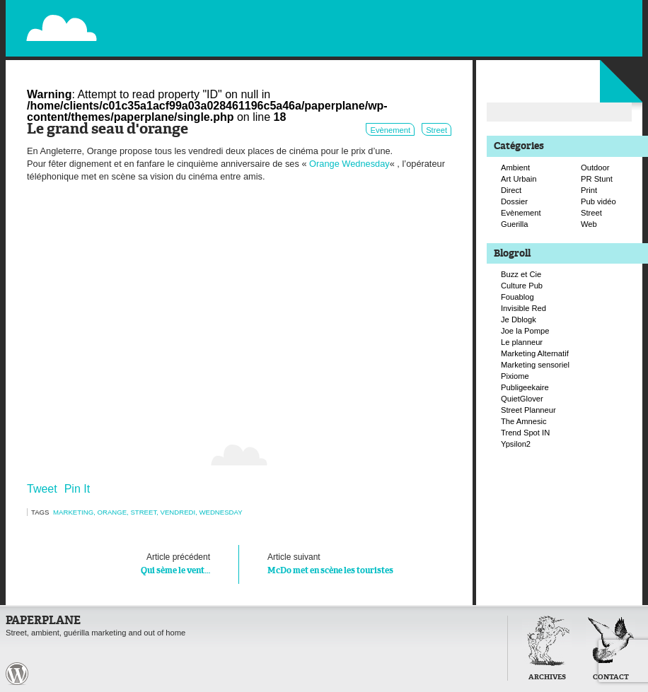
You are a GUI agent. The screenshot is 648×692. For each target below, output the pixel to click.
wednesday (220, 512)
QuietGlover (522, 398)
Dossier (514, 201)
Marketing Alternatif (535, 353)
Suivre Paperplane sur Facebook (600, 41)
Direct (511, 190)
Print (589, 190)
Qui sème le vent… (132, 562)
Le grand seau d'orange (107, 129)
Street (436, 130)
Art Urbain (518, 179)
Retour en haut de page (475, 672)
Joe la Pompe (525, 331)
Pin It (77, 489)
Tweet (42, 489)
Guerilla (514, 224)
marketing (73, 512)
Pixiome (515, 376)
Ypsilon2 (516, 444)
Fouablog (517, 297)
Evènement (390, 130)
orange (112, 512)
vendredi (178, 512)
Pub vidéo (598, 201)
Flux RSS (570, 11)
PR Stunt (597, 179)
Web (589, 224)
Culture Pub (522, 285)
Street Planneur (528, 410)
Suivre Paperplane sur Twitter (585, 26)
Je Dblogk (518, 319)
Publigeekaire (525, 387)
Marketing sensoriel (535, 364)
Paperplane (148, 20)
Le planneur (522, 342)
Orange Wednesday (349, 163)
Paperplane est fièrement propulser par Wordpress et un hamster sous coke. (17, 673)
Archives (547, 677)
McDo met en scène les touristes (345, 562)
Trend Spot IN (525, 432)
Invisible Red (523, 308)
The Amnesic (524, 421)
